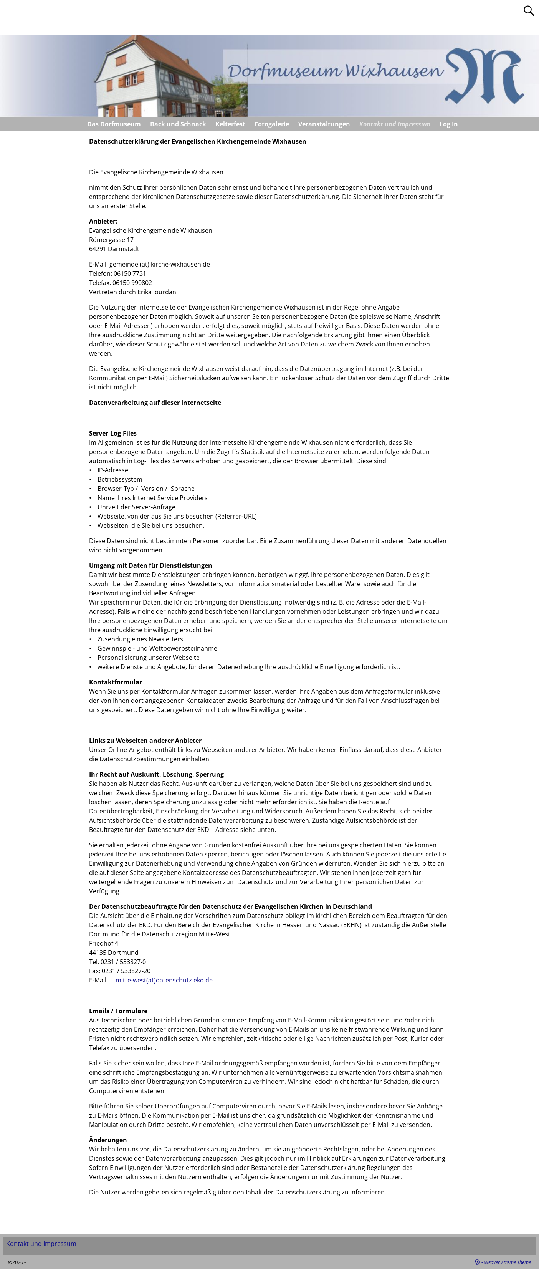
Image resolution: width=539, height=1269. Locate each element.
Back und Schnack (178, 124)
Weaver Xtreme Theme (507, 1262)
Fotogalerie (272, 124)
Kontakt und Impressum (394, 124)
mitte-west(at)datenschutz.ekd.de (164, 980)
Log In (449, 124)
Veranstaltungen (324, 124)
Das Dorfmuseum (114, 124)
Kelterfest (230, 124)
